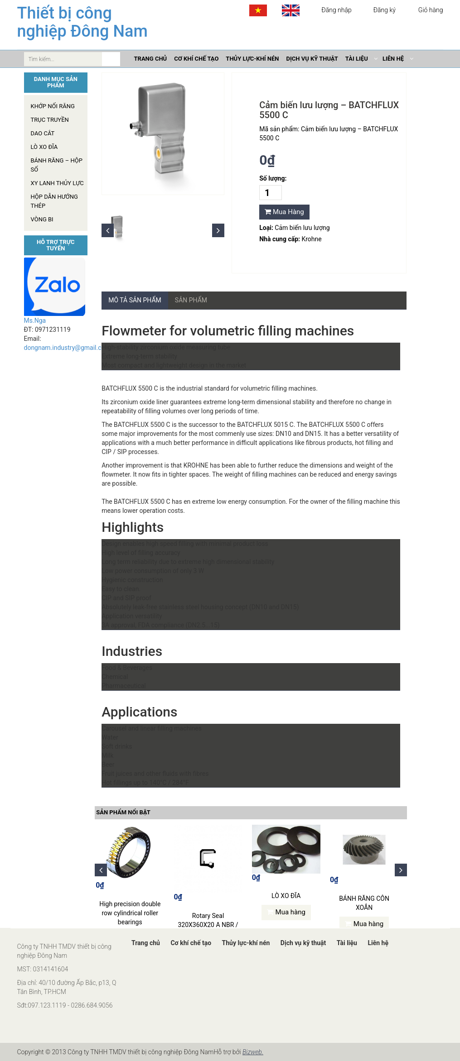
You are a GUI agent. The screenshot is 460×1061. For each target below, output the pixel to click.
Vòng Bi (42, 219)
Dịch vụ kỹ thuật (303, 942)
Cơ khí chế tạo (190, 942)
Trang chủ (145, 942)
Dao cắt (43, 133)
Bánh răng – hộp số (56, 165)
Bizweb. (252, 1052)
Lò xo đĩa (44, 146)
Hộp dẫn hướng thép (54, 201)
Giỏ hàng (429, 10)
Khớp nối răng (53, 106)
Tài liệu (347, 942)
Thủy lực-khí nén (246, 942)
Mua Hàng (284, 212)
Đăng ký (384, 10)
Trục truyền (50, 119)
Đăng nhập (336, 10)
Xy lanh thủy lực (57, 183)
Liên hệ (378, 942)
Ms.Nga (35, 320)
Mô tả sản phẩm (134, 300)
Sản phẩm (191, 300)
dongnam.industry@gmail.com (67, 347)
